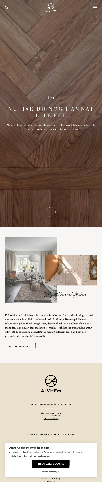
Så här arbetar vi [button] (20, 337)
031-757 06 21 (54, 442)
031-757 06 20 (51, 410)
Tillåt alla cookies (51, 463)
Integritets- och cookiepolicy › (37, 455)
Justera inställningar (50, 471)
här (15, 121)
